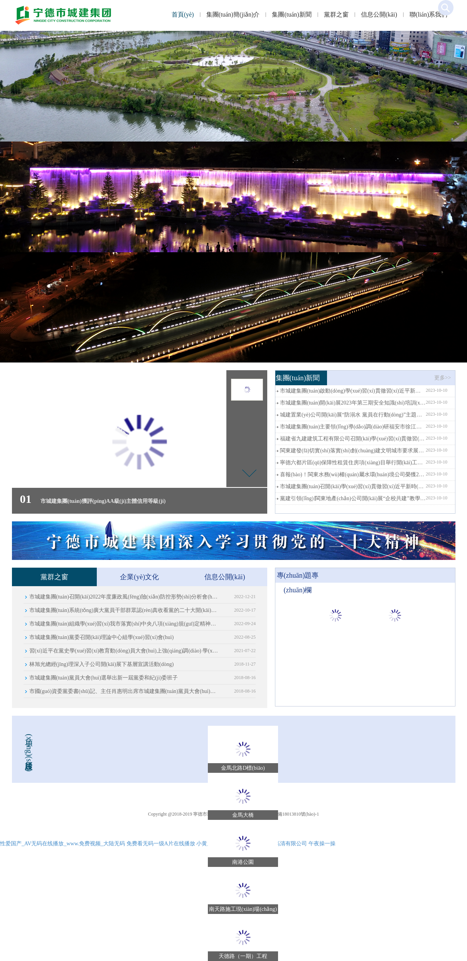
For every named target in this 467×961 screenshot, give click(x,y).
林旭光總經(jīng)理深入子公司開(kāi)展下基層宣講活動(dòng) (101, 664)
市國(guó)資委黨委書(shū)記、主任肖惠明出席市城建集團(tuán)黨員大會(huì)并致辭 (123, 691)
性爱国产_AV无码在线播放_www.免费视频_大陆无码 (62, 843)
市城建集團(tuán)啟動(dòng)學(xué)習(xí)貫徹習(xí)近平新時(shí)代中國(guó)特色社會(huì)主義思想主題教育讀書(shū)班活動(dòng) (353, 391)
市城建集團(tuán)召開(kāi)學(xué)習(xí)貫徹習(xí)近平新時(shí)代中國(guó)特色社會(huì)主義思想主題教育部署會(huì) (353, 486)
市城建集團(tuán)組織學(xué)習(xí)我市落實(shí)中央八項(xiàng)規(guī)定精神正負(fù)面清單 (123, 624)
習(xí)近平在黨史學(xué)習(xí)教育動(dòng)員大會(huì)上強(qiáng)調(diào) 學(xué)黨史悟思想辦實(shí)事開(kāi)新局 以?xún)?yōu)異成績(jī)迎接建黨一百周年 (123, 651)
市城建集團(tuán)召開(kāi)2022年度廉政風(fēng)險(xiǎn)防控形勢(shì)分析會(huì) (123, 597)
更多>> (442, 378)
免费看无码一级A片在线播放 (160, 843)
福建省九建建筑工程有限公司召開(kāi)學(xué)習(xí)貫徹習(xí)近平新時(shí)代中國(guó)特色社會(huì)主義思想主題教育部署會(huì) (353, 439)
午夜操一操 (322, 843)
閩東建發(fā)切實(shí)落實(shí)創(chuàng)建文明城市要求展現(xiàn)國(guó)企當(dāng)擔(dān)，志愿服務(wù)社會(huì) (353, 451)
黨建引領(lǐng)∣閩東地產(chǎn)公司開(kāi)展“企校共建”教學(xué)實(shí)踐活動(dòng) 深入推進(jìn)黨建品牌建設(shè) (353, 498)
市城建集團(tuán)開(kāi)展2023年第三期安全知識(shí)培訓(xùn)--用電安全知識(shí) (353, 403)
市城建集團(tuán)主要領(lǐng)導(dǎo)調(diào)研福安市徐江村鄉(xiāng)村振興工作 (353, 427)
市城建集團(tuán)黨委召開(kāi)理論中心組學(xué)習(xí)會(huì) (101, 637)
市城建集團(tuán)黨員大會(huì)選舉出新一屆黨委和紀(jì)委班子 (103, 678)
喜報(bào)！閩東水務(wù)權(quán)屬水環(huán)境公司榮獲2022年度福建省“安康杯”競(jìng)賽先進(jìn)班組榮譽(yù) (353, 474)
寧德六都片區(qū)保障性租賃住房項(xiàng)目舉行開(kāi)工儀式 (353, 462)
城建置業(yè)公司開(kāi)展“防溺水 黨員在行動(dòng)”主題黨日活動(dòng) (353, 415)
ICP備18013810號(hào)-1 (294, 814)
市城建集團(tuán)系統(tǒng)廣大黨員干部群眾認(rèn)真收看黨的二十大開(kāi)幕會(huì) (123, 610)
